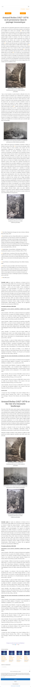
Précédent (23, 9)
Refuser (15, 681)
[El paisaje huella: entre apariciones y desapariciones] (4, 651)
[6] (13, 106)
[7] (14, 146)
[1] (20, 30)
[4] (23, 49)
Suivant (27, 9)
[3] (28, 44)
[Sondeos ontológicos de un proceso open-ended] (11, 651)
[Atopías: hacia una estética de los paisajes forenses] (19, 651)
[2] (5, 43)
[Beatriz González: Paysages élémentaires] (27, 651)
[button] (29, 671)
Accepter (15, 679)
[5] (13, 52)
